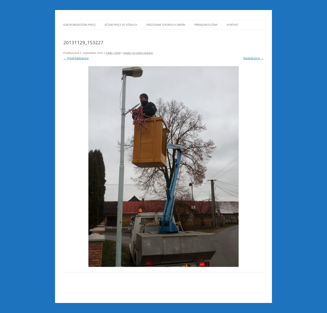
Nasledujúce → (253, 58)
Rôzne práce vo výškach (121, 25)
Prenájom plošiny (206, 25)
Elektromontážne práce (79, 25)
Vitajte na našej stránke (138, 53)
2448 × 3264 (113, 53)
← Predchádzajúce (76, 58)
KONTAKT (232, 25)
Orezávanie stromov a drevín (165, 25)
